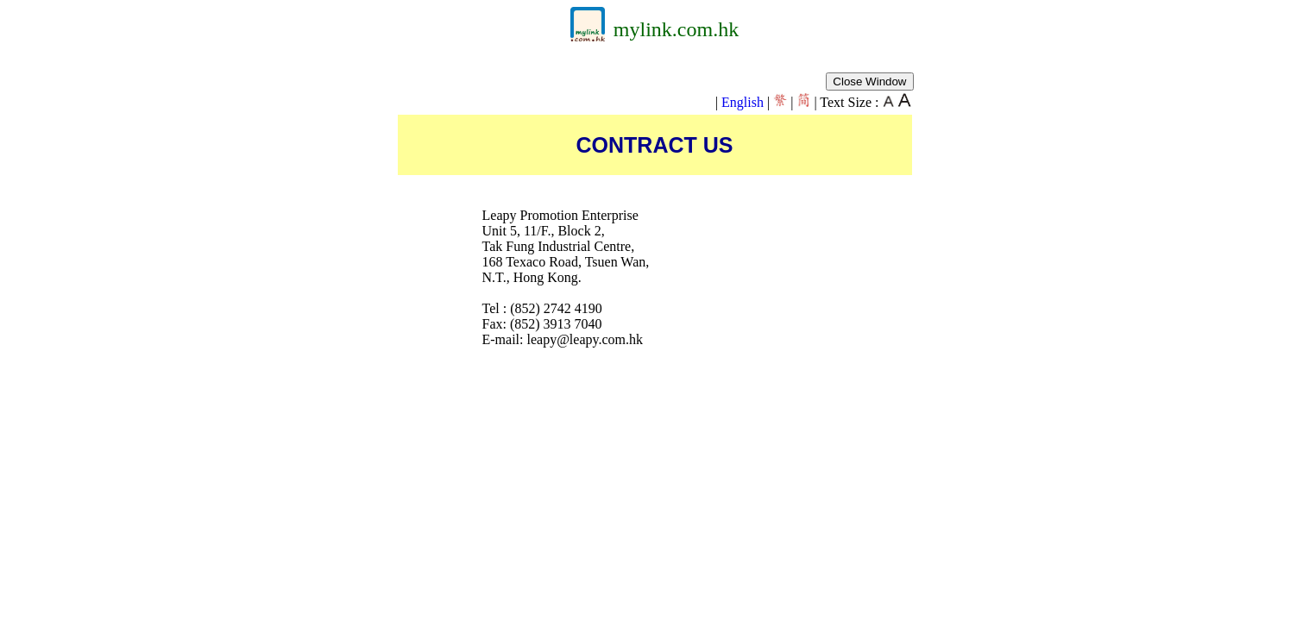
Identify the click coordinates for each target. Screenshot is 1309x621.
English (742, 102)
